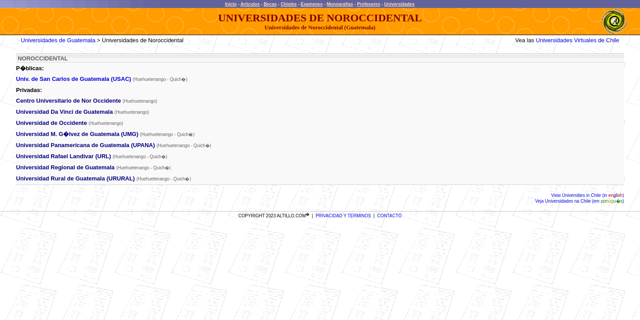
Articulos (250, 4)
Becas (270, 4)
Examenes (312, 4)
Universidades (399, 4)
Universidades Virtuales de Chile (578, 40)
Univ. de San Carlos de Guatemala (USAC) (73, 79)
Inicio (230, 4)
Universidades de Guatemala (58, 40)
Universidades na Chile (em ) (584, 201)
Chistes (288, 4)
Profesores (368, 4)
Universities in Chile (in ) (592, 195)
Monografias (340, 4)
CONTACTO (389, 215)
